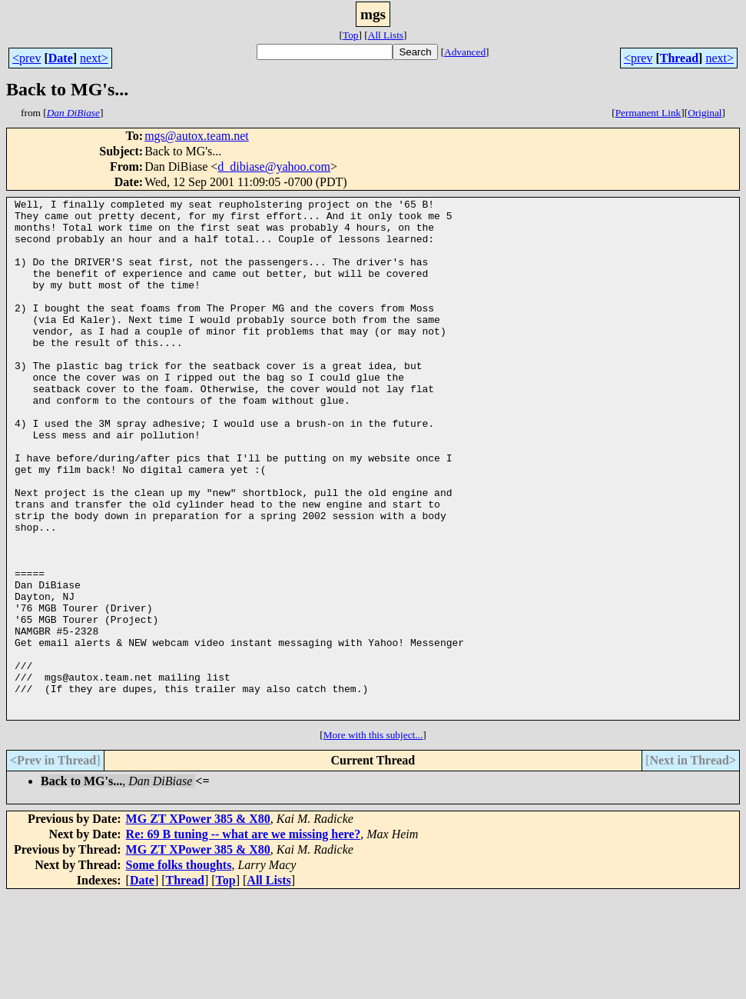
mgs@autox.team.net (196, 135)
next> (94, 58)
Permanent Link (648, 112)
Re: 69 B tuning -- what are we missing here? (243, 937)
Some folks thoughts (179, 968)
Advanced (465, 52)
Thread (679, 58)
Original (704, 112)
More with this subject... (373, 838)
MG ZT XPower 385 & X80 (198, 922)
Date (60, 58)
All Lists (385, 35)
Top (351, 35)
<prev (26, 58)
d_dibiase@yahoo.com (273, 166)
